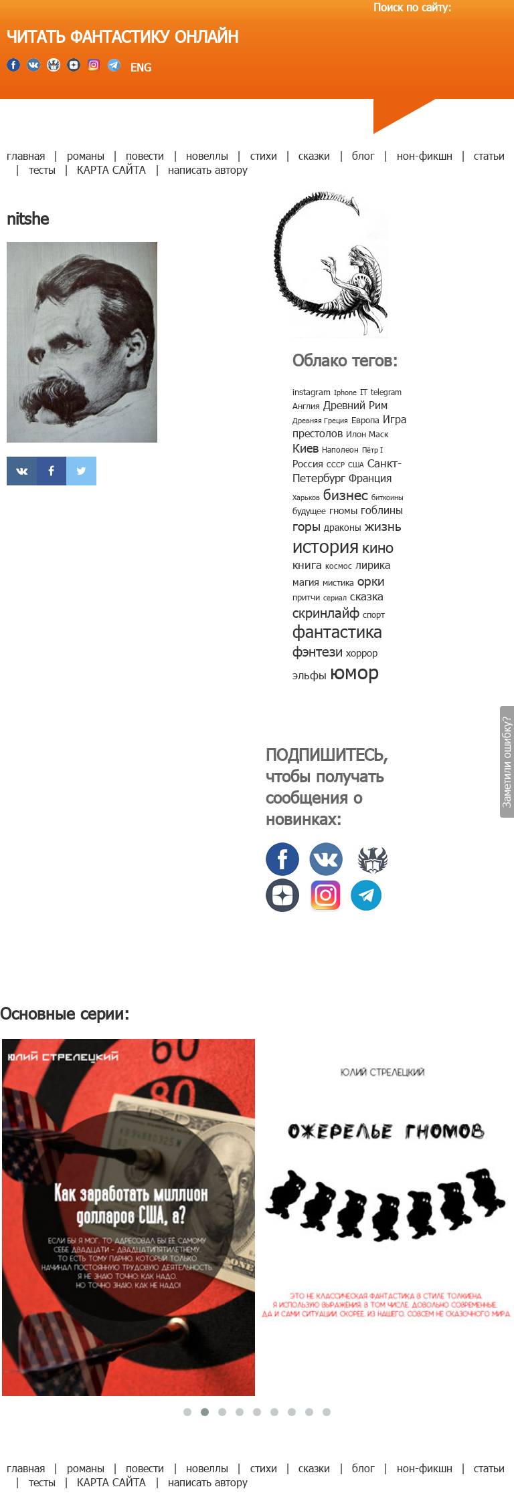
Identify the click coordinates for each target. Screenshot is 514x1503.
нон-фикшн (424, 155)
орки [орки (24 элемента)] (371, 580)
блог (363, 155)
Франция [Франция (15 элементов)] (370, 478)
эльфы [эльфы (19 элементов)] (309, 674)
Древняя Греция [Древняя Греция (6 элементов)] (320, 420)
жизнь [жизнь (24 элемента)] (383, 525)
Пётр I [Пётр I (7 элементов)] (372, 449)
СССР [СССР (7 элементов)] (336, 464)
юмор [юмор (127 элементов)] (354, 671)
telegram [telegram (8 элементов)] (386, 391)
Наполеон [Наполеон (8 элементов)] (340, 449)
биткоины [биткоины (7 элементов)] (387, 497)
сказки (314, 155)
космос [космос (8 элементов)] (338, 565)
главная (26, 155)
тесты (42, 169)
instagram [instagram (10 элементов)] (311, 391)
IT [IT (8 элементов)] (363, 391)
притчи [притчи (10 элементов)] (306, 597)
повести (145, 155)
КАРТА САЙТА (111, 169)
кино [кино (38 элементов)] (378, 547)
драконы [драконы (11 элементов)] (342, 527)
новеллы (207, 155)
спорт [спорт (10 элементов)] (374, 614)
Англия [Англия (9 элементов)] (306, 405)
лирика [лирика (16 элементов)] (372, 565)
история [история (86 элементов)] (325, 545)
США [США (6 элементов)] (356, 464)
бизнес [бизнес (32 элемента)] (345, 494)
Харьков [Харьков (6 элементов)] (306, 497)
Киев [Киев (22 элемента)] (305, 447)
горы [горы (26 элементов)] (306, 525)
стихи (263, 155)
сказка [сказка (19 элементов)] (366, 595)
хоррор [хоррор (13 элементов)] (361, 652)
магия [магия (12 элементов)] (305, 581)
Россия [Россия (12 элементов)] (307, 463)
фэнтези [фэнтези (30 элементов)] (317, 650)
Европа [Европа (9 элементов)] (365, 420)
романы (85, 155)
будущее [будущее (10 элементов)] (309, 510)
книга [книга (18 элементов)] (307, 564)
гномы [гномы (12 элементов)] (343, 510)
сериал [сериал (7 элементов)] (335, 597)
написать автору (208, 169)
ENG (139, 67)
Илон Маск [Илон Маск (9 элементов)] (367, 434)
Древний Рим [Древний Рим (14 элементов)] (355, 405)
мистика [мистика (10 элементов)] (338, 582)
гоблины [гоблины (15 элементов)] (382, 510)
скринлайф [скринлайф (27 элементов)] (325, 611)
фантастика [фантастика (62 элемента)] (337, 631)
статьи (489, 155)
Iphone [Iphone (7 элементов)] (345, 392)
